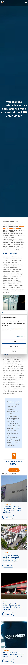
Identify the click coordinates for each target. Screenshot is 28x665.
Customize (14, 346)
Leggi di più (8, 517)
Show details (20, 336)
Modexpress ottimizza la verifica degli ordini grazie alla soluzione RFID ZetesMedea (13, 654)
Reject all (14, 351)
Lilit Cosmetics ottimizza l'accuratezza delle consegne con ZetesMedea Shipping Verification (13, 509)
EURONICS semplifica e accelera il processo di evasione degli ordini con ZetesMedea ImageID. (11, 558)
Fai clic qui (14, 470)
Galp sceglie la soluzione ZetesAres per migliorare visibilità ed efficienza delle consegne (12, 606)
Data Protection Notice (16, 329)
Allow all (14, 341)
